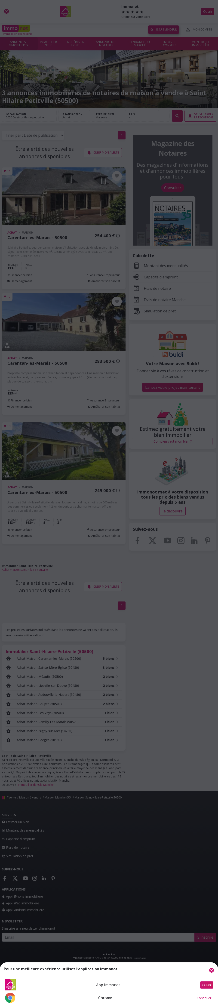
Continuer (204, 998)
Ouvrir (206, 985)
